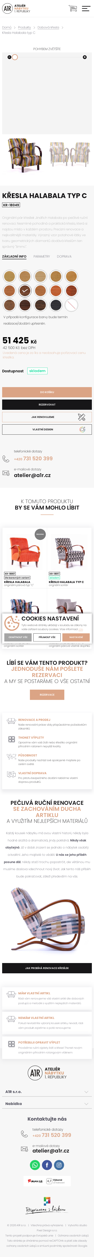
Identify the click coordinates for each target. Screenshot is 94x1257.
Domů (7, 27)
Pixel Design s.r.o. (47, 1230)
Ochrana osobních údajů (73, 1235)
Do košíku (47, 392)
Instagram (59, 1165)
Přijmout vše (46, 637)
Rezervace (47, 694)
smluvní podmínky (51, 1246)
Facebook (47, 1165)
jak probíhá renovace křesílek (47, 968)
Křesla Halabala (17, 582)
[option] (24, 155)
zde (81, 629)
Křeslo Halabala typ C (66, 582)
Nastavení (76, 637)
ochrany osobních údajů (21, 1246)
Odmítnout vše (18, 637)
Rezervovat (47, 404)
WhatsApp (35, 1165)
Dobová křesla (50, 27)
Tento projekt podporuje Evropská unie (29, 1235)
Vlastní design (42, 429)
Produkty (25, 27)
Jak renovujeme (42, 417)
